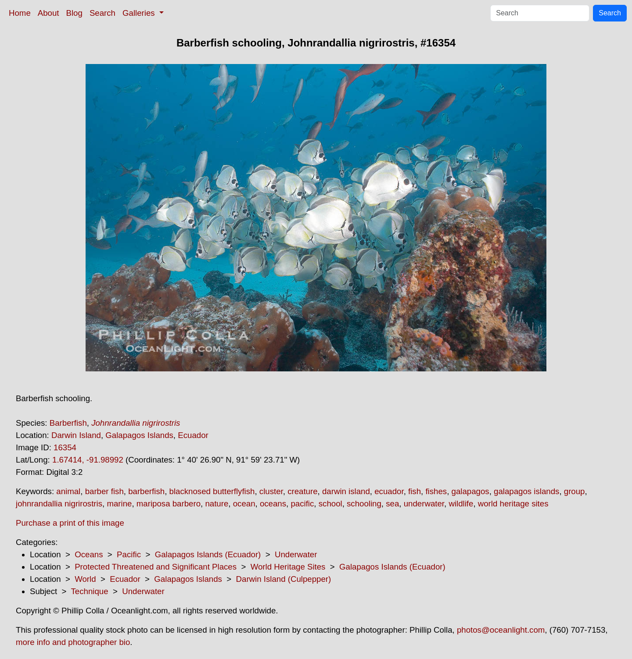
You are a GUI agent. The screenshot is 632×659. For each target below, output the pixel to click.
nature (216, 503)
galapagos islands (526, 491)
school (330, 503)
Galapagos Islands (139, 435)
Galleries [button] (139, 13)
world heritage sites (513, 503)
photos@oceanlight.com (501, 629)
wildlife (461, 503)
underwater (424, 503)
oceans (273, 503)
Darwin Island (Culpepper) (283, 579)
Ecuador (193, 435)
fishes (436, 491)
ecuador (388, 491)
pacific (302, 503)
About (48, 13)
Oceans (89, 554)
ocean (244, 503)
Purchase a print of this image (70, 522)
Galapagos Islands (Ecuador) (208, 554)
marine (119, 503)
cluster (271, 491)
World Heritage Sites (288, 566)
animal (68, 491)
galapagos (470, 491)
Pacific (129, 554)
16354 (65, 447)
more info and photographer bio (73, 642)
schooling (364, 503)
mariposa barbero (168, 503)
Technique (89, 591)
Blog (74, 13)
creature (302, 491)
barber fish (104, 491)
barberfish (146, 491)
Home (20, 13)
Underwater (296, 554)
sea (392, 503)
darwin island (346, 491)
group (574, 491)
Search (102, 13)
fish (414, 491)
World (85, 579)
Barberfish (68, 422)
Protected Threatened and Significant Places (156, 566)
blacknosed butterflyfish (212, 491)
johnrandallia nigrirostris (59, 503)
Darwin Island (76, 435)
